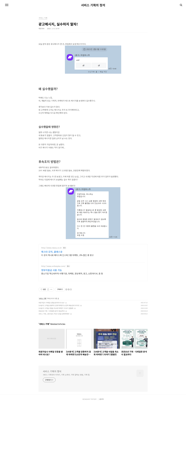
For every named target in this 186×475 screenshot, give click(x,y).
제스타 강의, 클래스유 (52, 322)
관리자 (101, 470)
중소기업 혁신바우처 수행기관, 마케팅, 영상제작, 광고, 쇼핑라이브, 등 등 (72, 344)
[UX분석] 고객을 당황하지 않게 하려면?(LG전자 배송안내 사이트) (59, 376)
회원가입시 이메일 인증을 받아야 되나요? (52, 374)
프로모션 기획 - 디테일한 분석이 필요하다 (52, 382)
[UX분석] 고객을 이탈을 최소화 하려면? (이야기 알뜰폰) (56, 379)
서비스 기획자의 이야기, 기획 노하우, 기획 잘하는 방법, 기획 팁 (66, 445)
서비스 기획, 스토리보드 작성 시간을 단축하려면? (54, 385)
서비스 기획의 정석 (93, 5)
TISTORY (94, 470)
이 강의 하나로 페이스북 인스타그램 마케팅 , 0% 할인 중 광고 (67, 326)
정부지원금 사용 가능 (51, 341)
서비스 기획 (42, 369)
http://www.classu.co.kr (51, 319)
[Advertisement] (93, 57)
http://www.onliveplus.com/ (53, 337)
